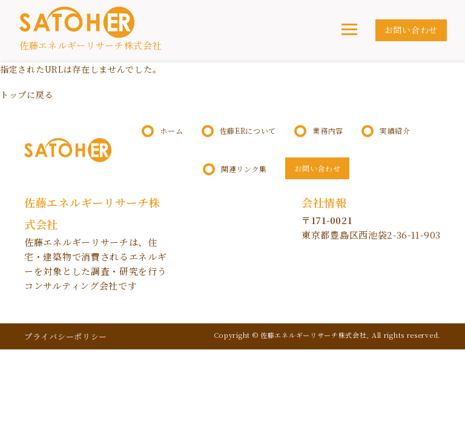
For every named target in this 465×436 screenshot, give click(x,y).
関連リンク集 (244, 169)
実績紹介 (395, 130)
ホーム (171, 130)
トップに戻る (26, 94)
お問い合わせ (411, 30)
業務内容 (327, 130)
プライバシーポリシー (65, 336)
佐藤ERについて (248, 130)
